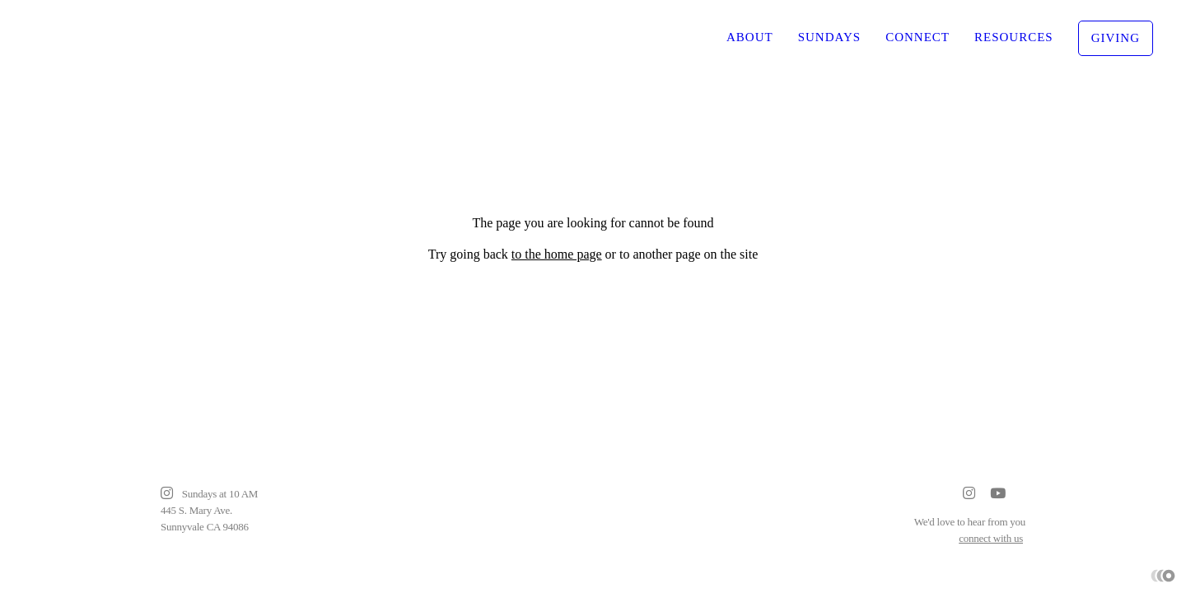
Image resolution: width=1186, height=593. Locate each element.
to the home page (556, 254)
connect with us (991, 538)
